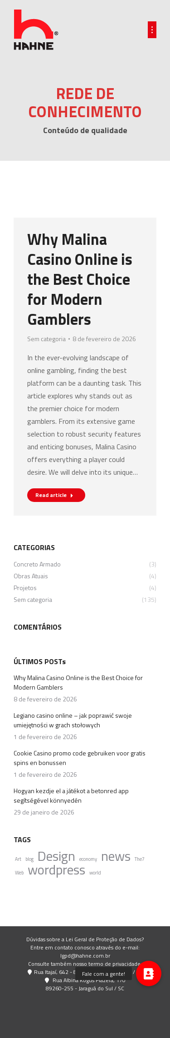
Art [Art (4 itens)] (18, 859)
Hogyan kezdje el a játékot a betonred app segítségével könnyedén (71, 795)
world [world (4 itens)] (95, 872)
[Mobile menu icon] (152, 29)
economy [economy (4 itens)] (88, 859)
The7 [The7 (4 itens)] (140, 859)
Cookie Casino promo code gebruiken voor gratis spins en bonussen (80, 757)
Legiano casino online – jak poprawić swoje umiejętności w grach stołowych (73, 720)
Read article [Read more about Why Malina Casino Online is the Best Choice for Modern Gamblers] (54, 495)
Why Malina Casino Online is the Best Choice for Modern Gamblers (79, 279)
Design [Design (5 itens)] (56, 856)
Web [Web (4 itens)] (19, 872)
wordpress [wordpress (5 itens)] (56, 869)
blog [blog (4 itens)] (29, 859)
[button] (148, 973)
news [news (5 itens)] (116, 856)
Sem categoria (46, 338)
